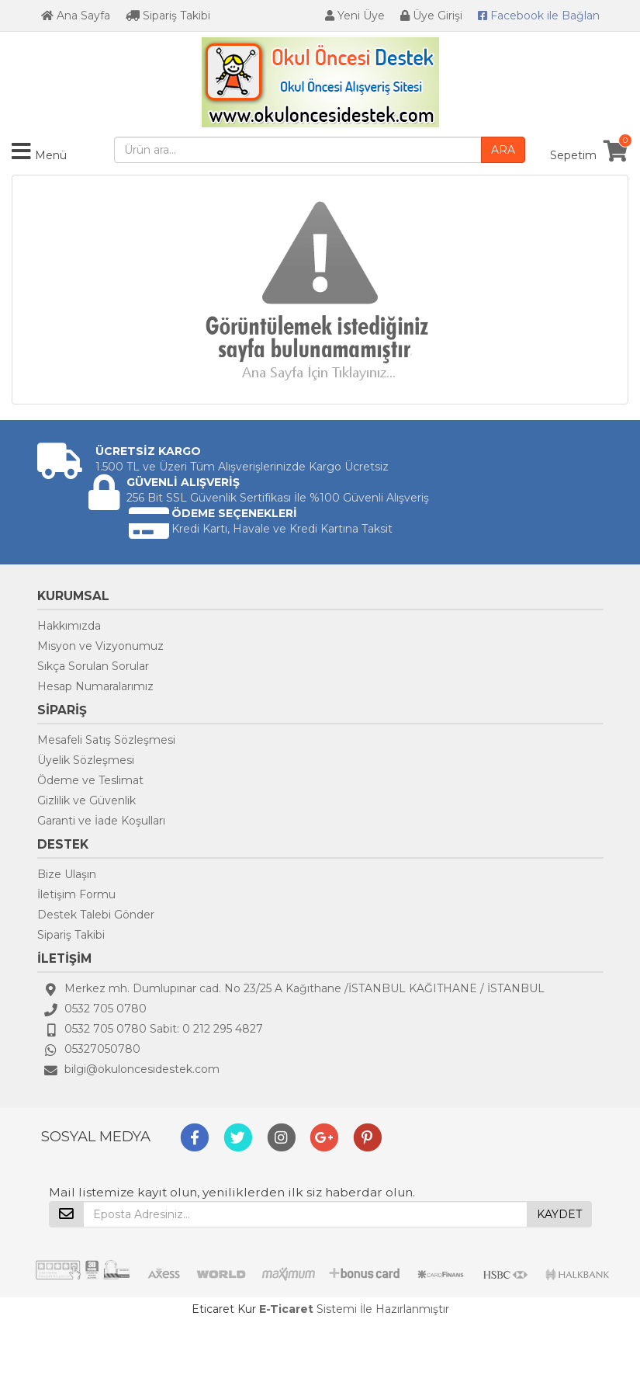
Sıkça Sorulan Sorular (93, 666)
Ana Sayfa (75, 16)
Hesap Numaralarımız (95, 686)
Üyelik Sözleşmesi (85, 760)
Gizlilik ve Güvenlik (86, 800)
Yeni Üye (355, 16)
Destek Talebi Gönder (95, 915)
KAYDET (559, 1214)
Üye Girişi (431, 16)
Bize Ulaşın (66, 874)
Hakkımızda (69, 626)
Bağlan (539, 16)
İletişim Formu (76, 894)
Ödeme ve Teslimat (90, 780)
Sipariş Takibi (168, 16)
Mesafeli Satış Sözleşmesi (106, 740)
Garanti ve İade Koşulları (101, 821)
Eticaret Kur (224, 1309)
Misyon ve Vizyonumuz (100, 646)
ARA (503, 150)
